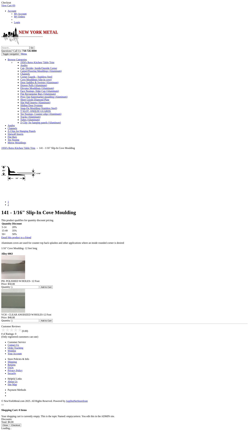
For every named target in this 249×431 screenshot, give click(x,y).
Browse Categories (17, 59)
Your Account (15, 353)
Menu (24, 54)
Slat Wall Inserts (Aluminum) (35, 102)
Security (12, 373)
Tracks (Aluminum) (30, 117)
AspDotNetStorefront (77, 401)
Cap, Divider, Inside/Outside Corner (38, 68)
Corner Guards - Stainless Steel (36, 76)
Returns (12, 364)
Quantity (5, 287)
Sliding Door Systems (31, 105)
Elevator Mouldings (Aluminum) (37, 88)
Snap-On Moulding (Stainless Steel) (38, 108)
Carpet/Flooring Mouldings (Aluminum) (41, 71)
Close (5, 425)
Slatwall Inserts (15, 134)
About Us (12, 381)
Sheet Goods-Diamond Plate (34, 99)
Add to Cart (46, 287)
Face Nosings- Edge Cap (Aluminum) (39, 91)
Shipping (12, 362)
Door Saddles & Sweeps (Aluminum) (39, 82)
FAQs (10, 367)
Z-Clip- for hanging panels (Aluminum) (40, 122)
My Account (20, 13)
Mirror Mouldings (17, 142)
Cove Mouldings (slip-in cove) (36, 79)
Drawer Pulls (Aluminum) (33, 85)
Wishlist (12, 350)
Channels (25, 74)
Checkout (6, 2)
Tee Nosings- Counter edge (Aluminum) (40, 114)
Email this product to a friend (16, 237)
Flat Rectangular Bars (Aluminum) (38, 94)
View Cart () (8, 5)
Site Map (12, 384)
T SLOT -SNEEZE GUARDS (35, 111)
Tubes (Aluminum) (30, 119)
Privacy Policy (15, 370)
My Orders (19, 16)
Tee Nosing (13, 139)
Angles (23, 65)
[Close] (2, 404)
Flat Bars (12, 137)
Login (17, 22)
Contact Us (13, 345)
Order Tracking (15, 348)
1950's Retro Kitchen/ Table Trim (37, 62)
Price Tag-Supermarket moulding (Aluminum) (43, 96)
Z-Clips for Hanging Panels (22, 131)
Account (12, 11)
